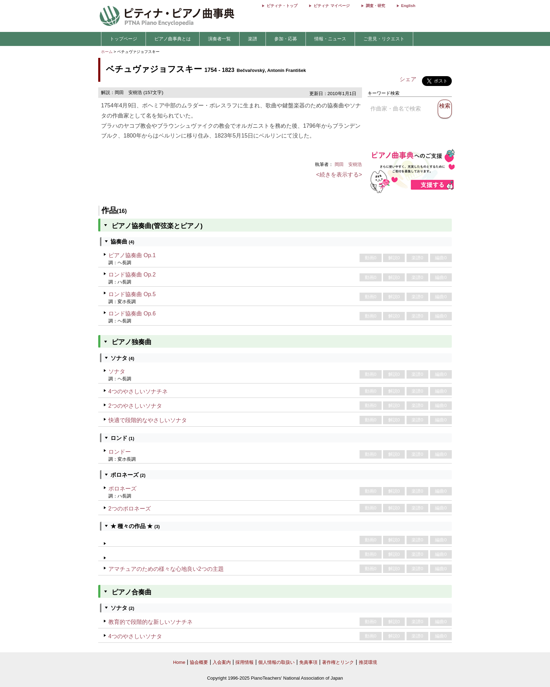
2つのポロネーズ (129, 509)
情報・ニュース (330, 38)
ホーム (107, 51)
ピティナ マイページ (331, 6)
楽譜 (252, 38)
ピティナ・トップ (282, 6)
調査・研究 (375, 6)
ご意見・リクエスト (383, 38)
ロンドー (119, 452)
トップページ (123, 38)
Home (179, 662)
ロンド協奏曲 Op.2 (132, 275)
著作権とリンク (338, 662)
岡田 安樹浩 (348, 164)
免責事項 (308, 662)
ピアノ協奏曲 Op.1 (132, 255)
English (408, 6)
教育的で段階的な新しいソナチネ (150, 622)
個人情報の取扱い (276, 662)
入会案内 (222, 662)
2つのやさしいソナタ (135, 406)
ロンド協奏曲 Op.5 (132, 294)
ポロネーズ (122, 489)
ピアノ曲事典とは (172, 38)
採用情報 (244, 662)
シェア (408, 79)
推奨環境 (368, 662)
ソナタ (116, 371)
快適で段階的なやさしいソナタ (147, 420)
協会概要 (199, 662)
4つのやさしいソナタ (135, 636)
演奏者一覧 (219, 38)
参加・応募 (285, 38)
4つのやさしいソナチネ (138, 391)
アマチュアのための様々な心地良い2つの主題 (166, 569)
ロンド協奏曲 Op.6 (132, 313)
